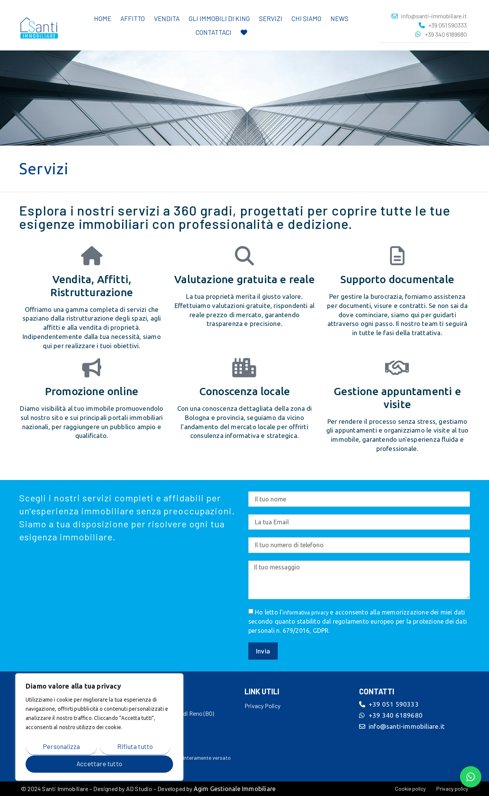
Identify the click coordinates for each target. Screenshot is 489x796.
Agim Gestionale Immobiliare (234, 788)
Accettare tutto (99, 763)
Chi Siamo (306, 18)
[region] (99, 727)
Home (102, 18)
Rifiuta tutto (135, 746)
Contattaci (214, 32)
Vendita (167, 18)
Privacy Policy (262, 705)
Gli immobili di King (219, 18)
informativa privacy (306, 613)
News (339, 18)
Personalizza (61, 746)
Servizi (270, 18)
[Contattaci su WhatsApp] (470, 776)
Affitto (132, 18)
